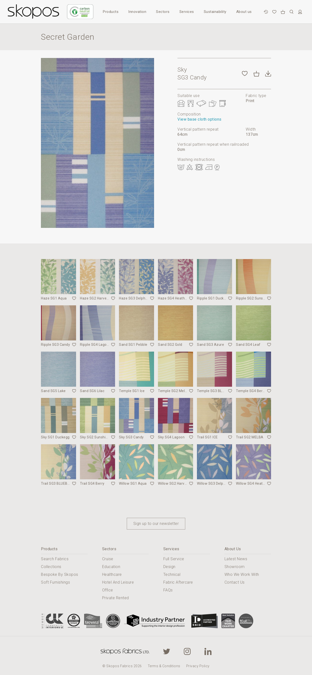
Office (107, 590)
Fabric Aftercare (178, 582)
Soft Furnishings (55, 582)
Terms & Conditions (164, 666)
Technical (172, 574)
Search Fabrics (54, 559)
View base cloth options (199, 119)
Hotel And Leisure (118, 582)
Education (111, 566)
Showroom (234, 566)
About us (244, 12)
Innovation (137, 12)
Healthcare (112, 574)
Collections (51, 566)
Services (186, 12)
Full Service (173, 559)
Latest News (235, 559)
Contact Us (234, 582)
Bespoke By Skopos (59, 574)
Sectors (163, 12)
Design (169, 566)
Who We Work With (241, 574)
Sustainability (215, 12)
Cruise (107, 559)
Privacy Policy (198, 666)
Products (110, 12)
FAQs (168, 590)
